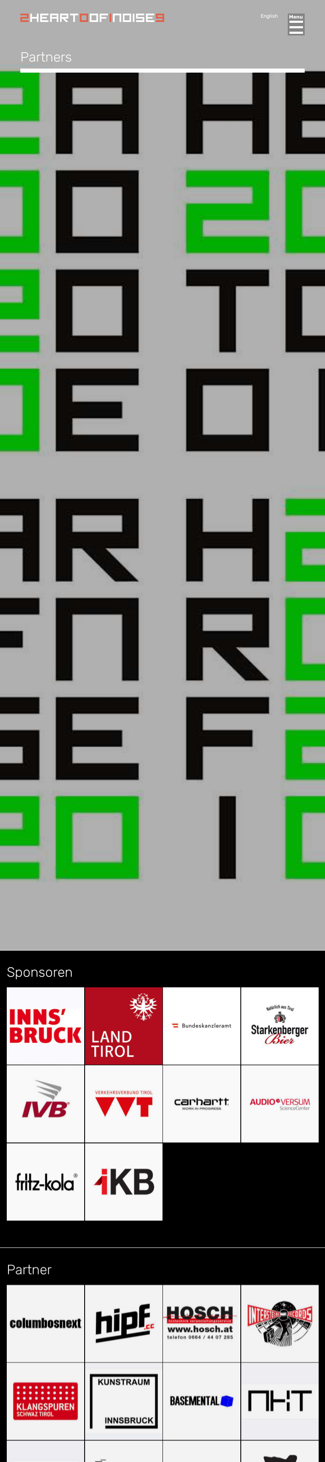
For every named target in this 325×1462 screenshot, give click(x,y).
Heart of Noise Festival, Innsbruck (92, 18)
